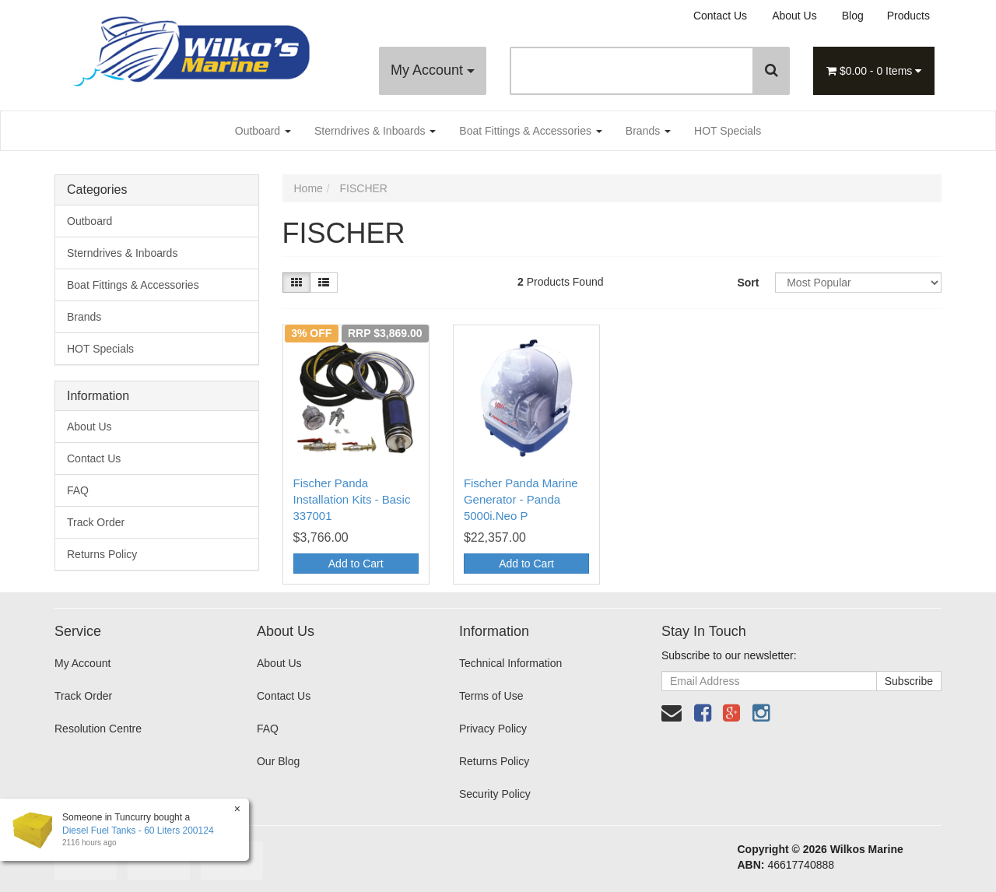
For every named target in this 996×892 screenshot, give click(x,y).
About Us (794, 15)
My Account (433, 70)
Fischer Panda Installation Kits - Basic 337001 (352, 499)
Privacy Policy (493, 728)
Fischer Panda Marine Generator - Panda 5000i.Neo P (521, 499)
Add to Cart (356, 563)
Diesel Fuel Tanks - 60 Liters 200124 (138, 830)
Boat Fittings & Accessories (530, 131)
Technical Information (510, 663)
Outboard (263, 131)
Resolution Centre (98, 728)
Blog (853, 15)
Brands (648, 131)
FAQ (78, 490)
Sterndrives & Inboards (375, 131)
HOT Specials (727, 131)
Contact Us (720, 15)
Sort (748, 282)
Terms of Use (491, 696)
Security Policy (495, 794)
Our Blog (278, 761)
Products (908, 15)
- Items (873, 71)
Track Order (95, 522)
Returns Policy (102, 554)
